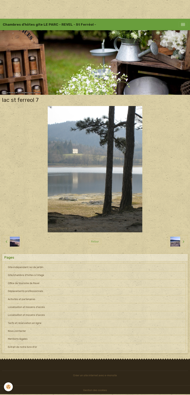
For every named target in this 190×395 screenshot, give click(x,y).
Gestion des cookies (95, 390)
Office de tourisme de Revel (23, 283)
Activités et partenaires (21, 299)
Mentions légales (18, 339)
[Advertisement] (71, 9)
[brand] (49, 24)
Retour (95, 241)
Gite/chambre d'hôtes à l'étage (26, 275)
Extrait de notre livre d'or (22, 347)
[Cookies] (8, 386)
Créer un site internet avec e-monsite (95, 375)
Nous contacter (17, 331)
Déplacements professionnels (25, 291)
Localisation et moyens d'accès (26, 307)
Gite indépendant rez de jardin (25, 267)
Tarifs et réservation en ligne (24, 323)
